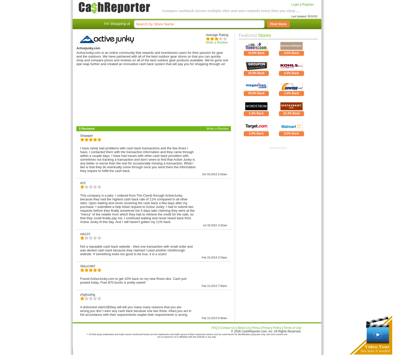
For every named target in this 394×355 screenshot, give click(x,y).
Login (295, 4)
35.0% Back (256, 93)
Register (308, 4)
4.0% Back (291, 53)
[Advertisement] (278, 180)
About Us (243, 328)
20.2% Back (291, 113)
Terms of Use (292, 328)
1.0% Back (291, 93)
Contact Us (227, 328)
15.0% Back (256, 53)
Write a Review (217, 42)
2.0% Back (291, 73)
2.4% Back (256, 113)
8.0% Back (291, 133)
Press (256, 328)
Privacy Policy (271, 328)
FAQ (215, 328)
